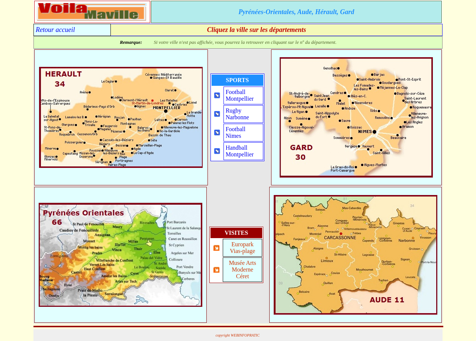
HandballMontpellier (240, 150)
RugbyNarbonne (237, 113)
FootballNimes (235, 132)
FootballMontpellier (240, 95)
